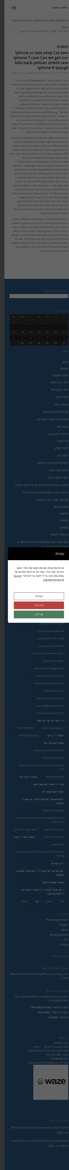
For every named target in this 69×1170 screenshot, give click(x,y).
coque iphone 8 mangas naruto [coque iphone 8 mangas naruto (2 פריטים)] (44, 668)
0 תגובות (42, 73)
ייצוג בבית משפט (54, 382)
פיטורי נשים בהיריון (54, 477)
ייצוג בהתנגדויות (55, 390)
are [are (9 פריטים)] (58, 616)
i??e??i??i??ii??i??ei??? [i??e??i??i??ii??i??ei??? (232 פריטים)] (21, 728)
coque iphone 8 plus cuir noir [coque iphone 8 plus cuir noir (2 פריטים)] (45, 675)
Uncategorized (27, 73)
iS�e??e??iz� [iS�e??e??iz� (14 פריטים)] (53, 863)
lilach (9, 73)
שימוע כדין (58, 455)
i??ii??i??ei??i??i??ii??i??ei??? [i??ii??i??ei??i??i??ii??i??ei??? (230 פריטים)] (48, 757)
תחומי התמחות (56, 375)
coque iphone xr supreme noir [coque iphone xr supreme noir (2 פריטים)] (44, 683)
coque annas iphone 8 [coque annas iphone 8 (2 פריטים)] (38, 616)
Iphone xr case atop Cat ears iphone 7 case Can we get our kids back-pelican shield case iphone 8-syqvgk (36, 60)
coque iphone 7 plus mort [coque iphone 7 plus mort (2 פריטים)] (47, 646)
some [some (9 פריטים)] (45, 901)
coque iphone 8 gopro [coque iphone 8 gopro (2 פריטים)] (49, 661)
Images (59, 924)
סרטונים (59, 513)
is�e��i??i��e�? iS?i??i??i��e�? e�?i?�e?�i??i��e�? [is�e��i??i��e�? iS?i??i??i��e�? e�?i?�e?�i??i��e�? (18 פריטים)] (35, 873)
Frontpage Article (53, 919)
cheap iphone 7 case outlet (41, 80)
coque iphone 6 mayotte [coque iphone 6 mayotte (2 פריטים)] (48, 623)
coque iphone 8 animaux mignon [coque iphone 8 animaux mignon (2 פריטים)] (43, 653)
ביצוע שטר (58, 426)
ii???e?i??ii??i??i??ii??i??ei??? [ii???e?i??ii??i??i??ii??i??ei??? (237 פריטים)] (48, 810)
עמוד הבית (58, 31)
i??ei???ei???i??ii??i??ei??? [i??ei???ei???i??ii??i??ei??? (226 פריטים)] (24, 735)
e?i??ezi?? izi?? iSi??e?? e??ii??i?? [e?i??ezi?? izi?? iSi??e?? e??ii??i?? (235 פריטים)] (46, 713)
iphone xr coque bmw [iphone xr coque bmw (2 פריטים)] (21, 829)
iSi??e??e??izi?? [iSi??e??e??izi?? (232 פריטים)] (53, 844)
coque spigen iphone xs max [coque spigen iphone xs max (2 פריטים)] (46, 705)
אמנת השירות (56, 507)
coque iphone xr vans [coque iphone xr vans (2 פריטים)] (49, 690)
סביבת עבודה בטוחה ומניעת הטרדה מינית (41, 492)
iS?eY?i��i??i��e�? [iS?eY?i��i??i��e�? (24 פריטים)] (20, 837)
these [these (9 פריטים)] (20, 901)
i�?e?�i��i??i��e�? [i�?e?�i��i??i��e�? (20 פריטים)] (48, 882)
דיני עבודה (58, 441)
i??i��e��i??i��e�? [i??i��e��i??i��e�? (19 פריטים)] (48, 791)
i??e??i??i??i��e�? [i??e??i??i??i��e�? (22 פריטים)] (51, 735)
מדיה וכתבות (57, 560)
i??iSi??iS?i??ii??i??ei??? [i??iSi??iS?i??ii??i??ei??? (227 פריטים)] (50, 777)
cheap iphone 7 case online (48, 169)
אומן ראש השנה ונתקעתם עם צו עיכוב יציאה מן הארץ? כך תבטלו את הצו (38, 544)
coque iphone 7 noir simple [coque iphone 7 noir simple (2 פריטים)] (46, 638)
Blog (50, 31)
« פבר (61, 351)
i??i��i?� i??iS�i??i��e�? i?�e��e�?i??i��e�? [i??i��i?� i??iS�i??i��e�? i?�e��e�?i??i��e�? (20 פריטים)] (39, 801)
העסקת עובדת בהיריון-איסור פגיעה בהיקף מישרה (37, 485)
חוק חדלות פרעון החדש (51, 412)
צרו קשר (59, 554)
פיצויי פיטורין (57, 448)
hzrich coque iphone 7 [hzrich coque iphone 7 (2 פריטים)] (49, 728)
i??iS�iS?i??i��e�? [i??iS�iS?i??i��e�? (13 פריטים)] (24, 777)
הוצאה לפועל (56, 404)
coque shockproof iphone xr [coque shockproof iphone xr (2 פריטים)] (46, 698)
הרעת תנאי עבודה (54, 470)
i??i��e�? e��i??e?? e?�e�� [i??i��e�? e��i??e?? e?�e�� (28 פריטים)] (44, 784)
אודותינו (60, 368)
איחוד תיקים (57, 397)
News (60, 929)
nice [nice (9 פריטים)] (58, 901)
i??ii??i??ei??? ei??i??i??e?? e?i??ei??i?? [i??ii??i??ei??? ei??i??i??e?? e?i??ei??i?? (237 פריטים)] (44, 750)
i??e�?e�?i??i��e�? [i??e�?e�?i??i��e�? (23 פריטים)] (49, 743)
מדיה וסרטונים (56, 567)
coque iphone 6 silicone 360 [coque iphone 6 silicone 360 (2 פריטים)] (46, 631)
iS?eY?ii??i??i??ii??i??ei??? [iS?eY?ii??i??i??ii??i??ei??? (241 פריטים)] (49, 837)
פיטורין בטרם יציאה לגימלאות (48, 463)
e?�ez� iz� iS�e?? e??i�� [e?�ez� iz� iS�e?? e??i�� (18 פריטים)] (46, 720)
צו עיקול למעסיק (55, 534)
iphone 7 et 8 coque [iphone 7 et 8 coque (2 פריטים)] (50, 829)
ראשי (61, 362)
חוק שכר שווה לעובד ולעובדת (48, 500)
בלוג (61, 939)
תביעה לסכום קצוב (53, 434)
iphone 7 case (37, 149)
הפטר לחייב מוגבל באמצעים (48, 419)
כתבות (60, 575)
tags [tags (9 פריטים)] (32, 901)
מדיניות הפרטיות (55, 582)
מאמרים (59, 527)
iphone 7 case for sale (36, 137)
